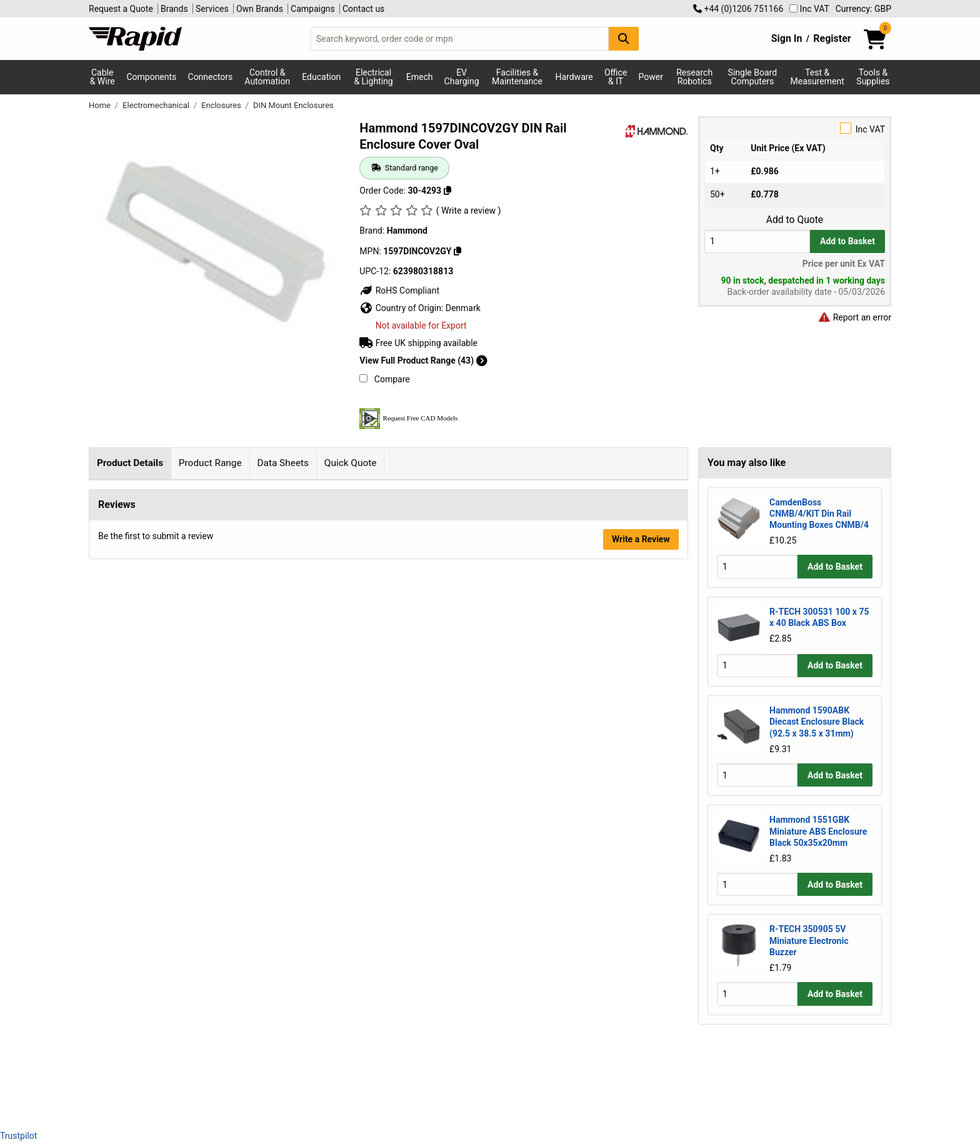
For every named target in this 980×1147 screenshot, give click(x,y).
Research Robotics (694, 76)
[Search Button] (624, 38)
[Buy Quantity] (757, 241)
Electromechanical (156, 105)
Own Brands (259, 9)
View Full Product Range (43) (423, 360)
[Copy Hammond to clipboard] (457, 251)
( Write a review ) (468, 210)
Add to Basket (847, 241)
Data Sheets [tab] (283, 463)
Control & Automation (267, 76)
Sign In (786, 38)
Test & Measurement (817, 76)
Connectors (210, 77)
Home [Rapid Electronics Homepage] (100, 105)
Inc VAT (809, 8)
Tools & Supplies (872, 76)
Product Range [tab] (210, 463)
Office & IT (615, 76)
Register (832, 38)
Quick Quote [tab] (350, 463)
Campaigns (313, 9)
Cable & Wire (102, 76)
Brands (174, 9)
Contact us (363, 9)
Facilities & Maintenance (517, 76)
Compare (384, 379)
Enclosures (222, 105)
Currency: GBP (863, 8)
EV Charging (461, 76)
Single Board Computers (752, 76)
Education (321, 77)
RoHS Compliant (399, 290)
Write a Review (641, 1086)
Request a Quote (121, 9)
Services (212, 9)
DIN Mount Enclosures (293, 105)
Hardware (574, 77)
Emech (419, 77)
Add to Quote (794, 220)
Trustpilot (18, 1136)
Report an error (854, 317)
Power (651, 77)
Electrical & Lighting (373, 76)
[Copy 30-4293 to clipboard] (447, 190)
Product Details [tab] (130, 463)
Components (151, 77)
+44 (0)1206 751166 (738, 8)
